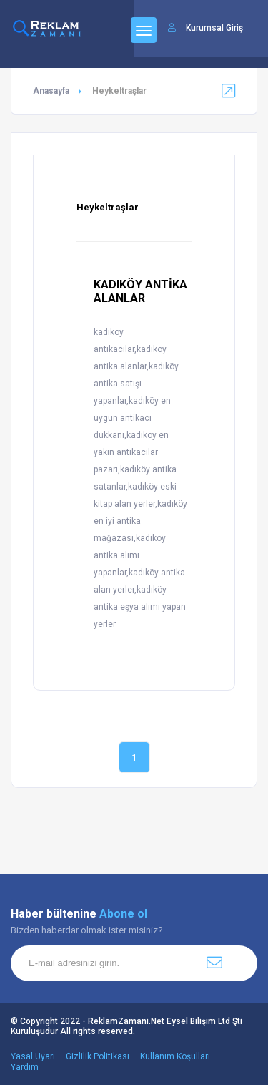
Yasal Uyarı (33, 1056)
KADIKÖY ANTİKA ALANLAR (140, 291)
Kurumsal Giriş (214, 28)
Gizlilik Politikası (97, 1056)
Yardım (25, 1067)
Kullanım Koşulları (175, 1056)
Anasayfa (51, 91)
